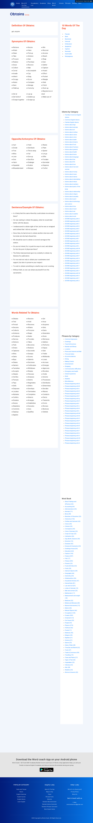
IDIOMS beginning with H (72, 236)
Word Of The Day (24, 4)
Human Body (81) (70, 583)
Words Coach (45, 818)
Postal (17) (68, 630)
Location (67, 349)
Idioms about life (70, 162)
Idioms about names (71, 176)
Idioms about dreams (71, 142)
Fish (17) (67, 558)
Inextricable (68, 54)
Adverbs (49, 799)
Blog (49, 3)
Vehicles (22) (69, 665)
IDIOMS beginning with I (72, 238)
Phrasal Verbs (50, 796)
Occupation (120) (70, 613)
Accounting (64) (70, 506)
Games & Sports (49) (71, 571)
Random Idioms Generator (49, 804)
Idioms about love (70, 164)
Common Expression (71, 339)
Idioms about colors (71, 134)
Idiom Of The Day (50, 789)
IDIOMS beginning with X (72, 275)
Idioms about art (70, 129)
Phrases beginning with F (72, 396)
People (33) (68, 623)
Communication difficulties (73, 369)
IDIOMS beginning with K (72, 243)
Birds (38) (68, 514)
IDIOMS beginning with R (72, 261)
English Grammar (21, 794)
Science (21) (68, 640)
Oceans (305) (69, 615)
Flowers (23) (69, 563)
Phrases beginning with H (72, 401)
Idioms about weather (71, 214)
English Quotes (21, 796)
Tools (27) (68, 650)
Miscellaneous (69, 381)
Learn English (21, 801)
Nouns (21, 791)
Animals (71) (69, 511)
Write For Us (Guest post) (75, 789)
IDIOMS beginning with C (72, 223)
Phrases (68, 3)
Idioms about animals (71, 127)
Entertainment (69, 364)
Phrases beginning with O (72, 418)
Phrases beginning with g (72, 398)
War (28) (67, 667)
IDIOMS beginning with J (72, 241)
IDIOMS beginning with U (72, 268)
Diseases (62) (69, 543)
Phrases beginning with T (72, 430)
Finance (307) (69, 556)
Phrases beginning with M (72, 413)
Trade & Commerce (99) (72, 652)
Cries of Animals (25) (71, 531)
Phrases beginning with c (72, 388)
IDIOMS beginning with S (72, 263)
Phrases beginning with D (72, 391)
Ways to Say (49, 791)
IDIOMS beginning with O (72, 253)
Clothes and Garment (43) (72, 521)
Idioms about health (71, 152)
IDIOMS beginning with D (72, 226)
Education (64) (69, 551)
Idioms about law (70, 159)
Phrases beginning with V (72, 435)
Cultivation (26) (69, 536)
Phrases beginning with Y (72, 440)
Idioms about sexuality (71, 196)
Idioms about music (71, 174)
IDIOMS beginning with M (72, 248)
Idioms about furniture (71, 147)
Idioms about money (71, 172)
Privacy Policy (75, 791)
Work (66, 376)
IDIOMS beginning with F (72, 231)
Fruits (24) (68, 568)
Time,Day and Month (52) (72, 647)
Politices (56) (69, 627)
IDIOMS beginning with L (72, 246)
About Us (74, 794)
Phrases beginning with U (72, 433)
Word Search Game (49, 809)
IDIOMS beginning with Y (72, 278)
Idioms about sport (70, 199)
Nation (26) (68, 608)
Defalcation (68, 44)
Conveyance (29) (70, 529)
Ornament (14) (69, 618)
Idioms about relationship (72, 191)
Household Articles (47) (72, 581)
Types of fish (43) (70, 660)
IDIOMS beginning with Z (72, 280)
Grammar (43, 3)
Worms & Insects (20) (71, 672)
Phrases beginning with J (72, 406)
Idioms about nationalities (72, 179)
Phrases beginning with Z (72, 443)
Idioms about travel (70, 209)
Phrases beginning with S (72, 428)
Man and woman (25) (71, 590)
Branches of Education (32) (73, 516)
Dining (67, 359)
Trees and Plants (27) (71, 657)
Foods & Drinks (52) (71, 566)
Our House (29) (69, 620)
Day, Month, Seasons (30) (72, 538)
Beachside (68, 39)
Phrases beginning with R (72, 425)
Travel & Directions (70, 344)
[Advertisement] (34, 117)
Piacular (67, 34)
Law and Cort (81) (70, 585)
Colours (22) (68, 526)
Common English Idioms (72, 120)
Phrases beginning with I (72, 403)
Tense (49, 794)
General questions (70, 374)
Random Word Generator (50, 801)
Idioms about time (70, 206)
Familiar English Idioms (72, 122)
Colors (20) (68, 524)
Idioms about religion (71, 194)
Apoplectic (68, 46)
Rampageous (69, 56)
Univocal (67, 41)
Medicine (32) (69, 600)
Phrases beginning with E (72, 393)
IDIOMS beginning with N (72, 251)
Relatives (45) (69, 632)
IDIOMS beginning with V (72, 270)
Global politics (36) (70, 578)
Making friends (69, 361)
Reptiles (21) (69, 637)
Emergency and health (71, 371)
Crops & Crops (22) (70, 533)
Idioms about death (71, 139)
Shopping (67, 366)
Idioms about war (70, 211)
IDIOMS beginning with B (72, 221)
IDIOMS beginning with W (72, 273)
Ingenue (67, 49)
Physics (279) (69, 625)
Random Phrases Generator (49, 806)
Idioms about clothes (71, 132)
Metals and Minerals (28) (72, 603)
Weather (67, 378)
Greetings (68, 341)
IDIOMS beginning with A (72, 218)
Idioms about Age (70, 124)
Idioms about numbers (71, 184)
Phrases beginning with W (72, 438)
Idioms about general (71, 149)
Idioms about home (71, 154)
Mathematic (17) (70, 593)
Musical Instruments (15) (72, 605)
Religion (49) (69, 635)
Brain (66, 36)
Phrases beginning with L (72, 411)
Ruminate (68, 51)
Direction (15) (69, 541)
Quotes (74, 3)
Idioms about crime (71, 137)
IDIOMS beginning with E (72, 228)
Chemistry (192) (70, 519)
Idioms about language (72, 157)
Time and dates (69, 354)
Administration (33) (71, 509)
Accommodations (70, 356)
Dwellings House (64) (71, 548)
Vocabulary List (34, 4)
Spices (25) (68, 642)
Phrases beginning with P (72, 421)
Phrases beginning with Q (72, 423)
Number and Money (70, 346)
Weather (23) (69, 670)
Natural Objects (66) (71, 610)
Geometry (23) (69, 576)
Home (18, 3)
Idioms (61, 3)
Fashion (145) (69, 553)
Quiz (79, 3)
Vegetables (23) (69, 662)
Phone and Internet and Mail (73, 351)
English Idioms (21, 799)
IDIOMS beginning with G (72, 233)
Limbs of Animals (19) (71, 588)
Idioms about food (70, 144)
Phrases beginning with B (72, 386)
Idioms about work (70, 216)
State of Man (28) (70, 645)
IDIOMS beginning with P (72, 256)
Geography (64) (69, 573)
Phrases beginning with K (72, 408)
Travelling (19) (69, 655)
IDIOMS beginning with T (72, 266)
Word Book (54, 4)
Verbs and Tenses (21, 789)
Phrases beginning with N (72, 416)
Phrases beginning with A (72, 383)
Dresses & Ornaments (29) (73, 546)
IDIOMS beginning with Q (72, 258)
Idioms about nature (71, 181)
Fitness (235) (69, 561)
